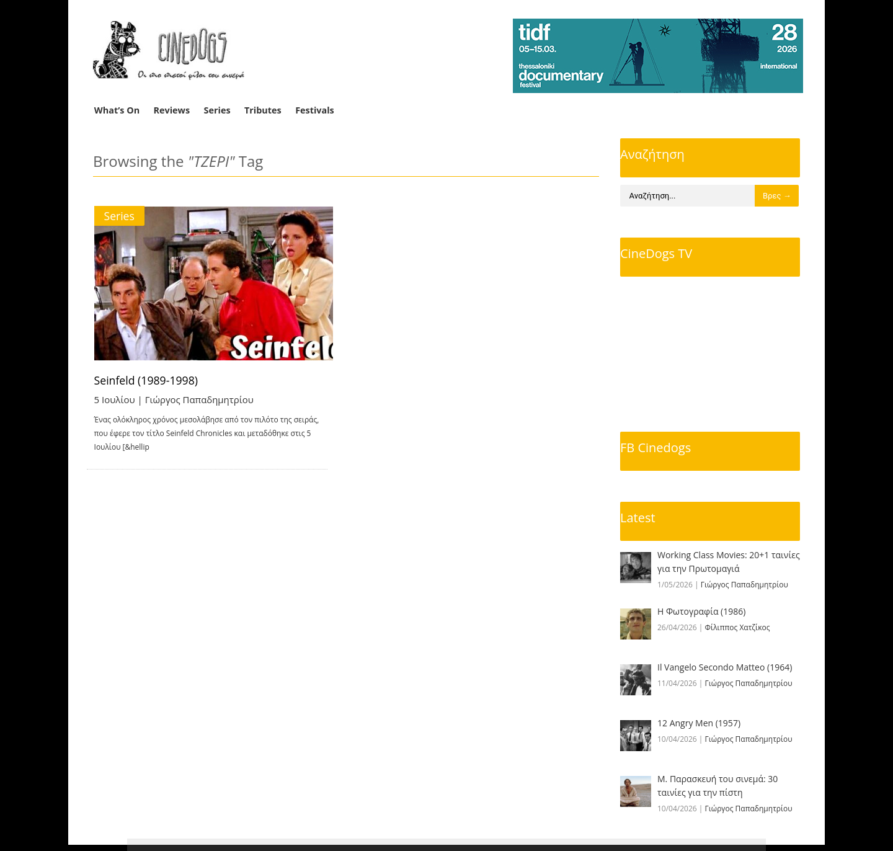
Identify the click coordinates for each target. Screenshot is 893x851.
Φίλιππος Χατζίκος (737, 627)
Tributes (263, 110)
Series (217, 110)
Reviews (172, 110)
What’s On (117, 110)
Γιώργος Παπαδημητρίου (199, 399)
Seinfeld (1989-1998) (147, 380)
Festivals (314, 110)
